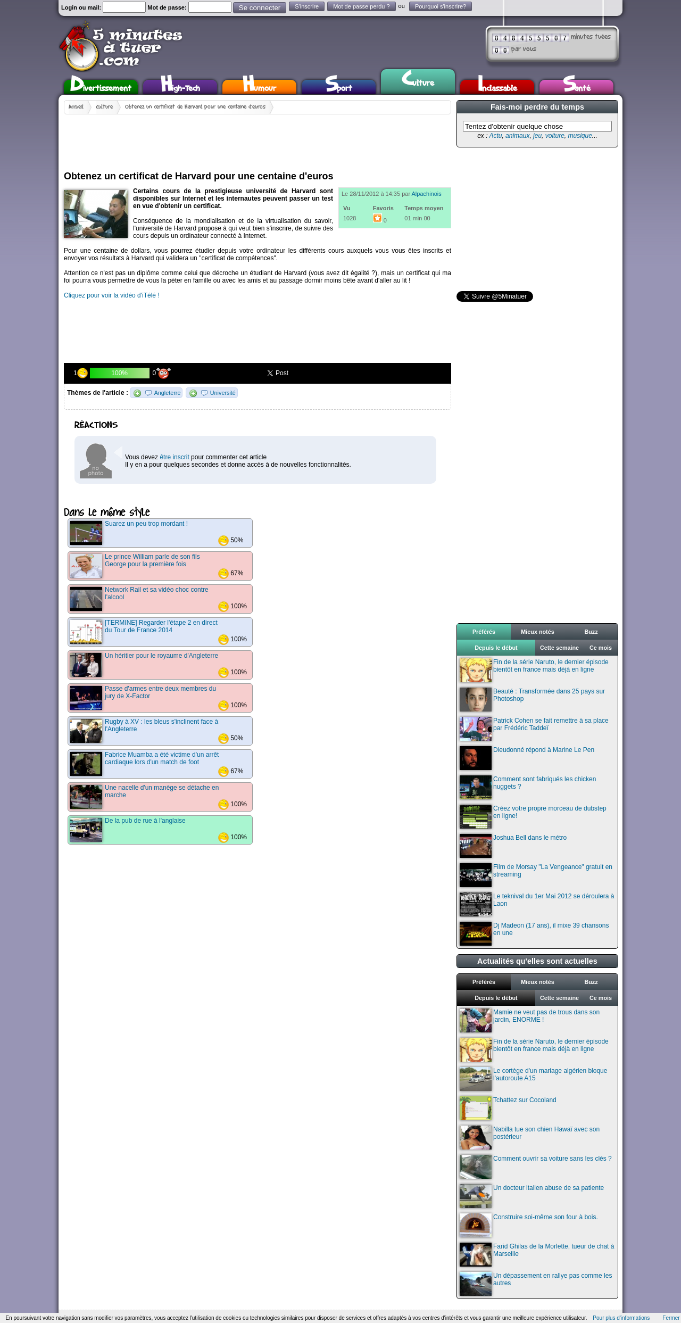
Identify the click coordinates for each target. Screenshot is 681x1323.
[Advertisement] (257, 138)
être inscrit (174, 457)
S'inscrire (307, 6)
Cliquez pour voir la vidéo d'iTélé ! (112, 295)
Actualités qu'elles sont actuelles (537, 961)
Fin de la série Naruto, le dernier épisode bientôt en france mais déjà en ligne (534, 670)
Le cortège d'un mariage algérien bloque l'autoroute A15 (533, 1079)
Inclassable (497, 87)
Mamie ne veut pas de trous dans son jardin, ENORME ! (530, 1020)
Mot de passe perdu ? (361, 6)
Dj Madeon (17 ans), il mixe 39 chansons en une (534, 934)
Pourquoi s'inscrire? (440, 6)
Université (223, 393)
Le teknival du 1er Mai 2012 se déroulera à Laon (537, 904)
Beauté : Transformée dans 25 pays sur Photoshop (532, 700)
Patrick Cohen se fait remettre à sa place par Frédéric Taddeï (534, 729)
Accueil (76, 107)
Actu (495, 135)
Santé (577, 87)
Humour (259, 87)
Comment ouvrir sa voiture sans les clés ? (536, 1167)
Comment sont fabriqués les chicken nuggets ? (528, 787)
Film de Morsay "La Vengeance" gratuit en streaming (536, 875)
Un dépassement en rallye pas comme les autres (536, 1284)
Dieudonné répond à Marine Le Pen (527, 758)
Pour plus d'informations (621, 1318)
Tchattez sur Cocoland (508, 1108)
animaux (517, 135)
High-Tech (180, 87)
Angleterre (167, 393)
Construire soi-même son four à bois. (529, 1225)
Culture (418, 80)
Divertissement (100, 87)
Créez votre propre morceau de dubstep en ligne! (533, 817)
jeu (537, 135)
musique (580, 135)
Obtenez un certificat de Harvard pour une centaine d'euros (195, 107)
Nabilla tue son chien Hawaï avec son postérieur (530, 1138)
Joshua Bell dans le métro (513, 846)
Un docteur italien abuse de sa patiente (532, 1196)
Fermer (670, 1318)
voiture (554, 135)
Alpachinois (427, 194)
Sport (338, 87)
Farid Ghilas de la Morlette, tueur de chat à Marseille (537, 1255)
